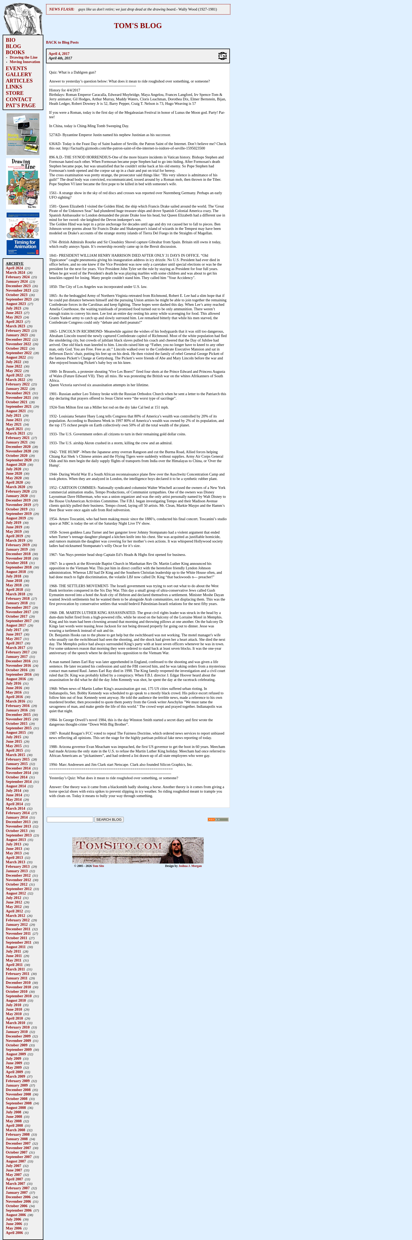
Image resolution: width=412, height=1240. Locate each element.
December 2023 (18, 286)
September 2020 (19, 460)
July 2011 (13, 951)
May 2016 (14, 692)
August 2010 (16, 1000)
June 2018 (14, 580)
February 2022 (18, 384)
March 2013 (15, 862)
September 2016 (19, 674)
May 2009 (14, 1067)
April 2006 (14, 1233)
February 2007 (18, 1188)
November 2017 (18, 612)
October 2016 (16, 670)
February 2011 (17, 974)
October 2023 (16, 295)
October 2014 (16, 777)
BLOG (13, 46)
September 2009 (19, 1049)
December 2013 (18, 822)
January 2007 (17, 1192)
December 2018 (18, 554)
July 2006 (13, 1219)
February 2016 (18, 706)
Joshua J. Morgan (190, 865)
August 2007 (16, 1161)
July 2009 (13, 1058)
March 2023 (15, 326)
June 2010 (14, 1009)
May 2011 (14, 960)
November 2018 (18, 558)
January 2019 (17, 549)
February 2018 (18, 598)
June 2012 (14, 902)
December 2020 (18, 447)
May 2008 (14, 1121)
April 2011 (14, 965)
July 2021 (13, 415)
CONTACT (19, 99)
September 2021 (19, 406)
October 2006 (16, 1206)
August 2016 (16, 679)
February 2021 (18, 438)
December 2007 (18, 1143)
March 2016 (15, 701)
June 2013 (14, 848)
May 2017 (14, 639)
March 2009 (15, 1076)
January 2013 (17, 871)
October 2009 (16, 1045)
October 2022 (16, 348)
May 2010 (14, 1014)
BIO (11, 40)
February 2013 (18, 866)
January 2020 (17, 496)
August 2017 (16, 625)
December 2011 (18, 929)
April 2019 (14, 536)
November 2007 (18, 1148)
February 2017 (18, 652)
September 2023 (19, 299)
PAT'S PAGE (21, 105)
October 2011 (16, 938)
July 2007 (13, 1166)
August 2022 (16, 357)
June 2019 (14, 527)
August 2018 (16, 572)
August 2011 (16, 947)
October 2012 (16, 884)
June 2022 (14, 366)
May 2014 (14, 799)
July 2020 (13, 469)
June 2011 (14, 956)
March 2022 (15, 380)
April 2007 (14, 1179)
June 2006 (14, 1224)
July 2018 (13, 576)
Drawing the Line (24, 57)
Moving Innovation (25, 62)
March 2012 (15, 915)
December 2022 (18, 339)
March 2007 (15, 1183)
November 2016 (18, 665)
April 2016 (14, 697)
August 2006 (16, 1215)
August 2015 (16, 732)
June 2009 (14, 1063)
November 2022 (18, 344)
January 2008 (17, 1139)
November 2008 (18, 1094)
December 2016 (18, 661)
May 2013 (14, 853)
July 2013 (13, 844)
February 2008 (18, 1134)
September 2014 (19, 781)
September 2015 (19, 728)
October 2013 (16, 831)
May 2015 (14, 746)
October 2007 (16, 1152)
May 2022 (14, 371)
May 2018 (14, 585)
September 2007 (19, 1157)
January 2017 (17, 656)
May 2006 (14, 1228)
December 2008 (18, 1090)
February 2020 (18, 491)
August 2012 (16, 893)
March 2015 (15, 755)
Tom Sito (98, 865)
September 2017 (19, 621)
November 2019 (18, 505)
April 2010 (14, 1018)
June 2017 (14, 634)
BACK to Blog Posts (62, 42)
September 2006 (19, 1210)
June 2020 (14, 473)
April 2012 (14, 911)
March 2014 (15, 808)
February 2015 (18, 759)
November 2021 (18, 397)
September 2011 (19, 942)
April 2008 (14, 1125)
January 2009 (17, 1085)
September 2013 (19, 835)
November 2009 (18, 1040)
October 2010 (16, 991)
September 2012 (19, 889)
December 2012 (18, 875)
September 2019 (19, 514)
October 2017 (16, 616)
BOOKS (15, 52)
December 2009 (18, 1036)
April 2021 (14, 429)
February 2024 (18, 277)
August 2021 (16, 411)
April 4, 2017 (59, 53)
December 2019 (18, 500)
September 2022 (19, 353)
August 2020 (16, 464)
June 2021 (14, 420)
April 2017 (14, 643)
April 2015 (14, 750)
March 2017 (15, 647)
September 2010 (19, 996)
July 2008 (13, 1112)
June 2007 (14, 1170)
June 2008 (14, 1116)
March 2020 (15, 487)
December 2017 (18, 607)
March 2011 (15, 969)
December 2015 (18, 714)
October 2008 (16, 1099)
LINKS (14, 87)
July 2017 (13, 630)
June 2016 (14, 688)
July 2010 (13, 1005)
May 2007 (14, 1174)
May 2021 (14, 424)
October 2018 (16, 563)
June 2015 (14, 741)
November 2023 (18, 290)
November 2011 (18, 933)
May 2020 (14, 478)
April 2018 (14, 589)
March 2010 (15, 1023)
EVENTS (16, 68)
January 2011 (17, 978)
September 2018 (19, 567)
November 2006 (18, 1201)
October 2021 (16, 402)
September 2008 (19, 1103)
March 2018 (15, 594)
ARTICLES (19, 81)
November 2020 (18, 451)
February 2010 (18, 1027)
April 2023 (14, 321)
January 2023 (17, 335)
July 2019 (13, 522)
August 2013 (16, 840)
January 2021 (17, 442)
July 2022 (13, 362)
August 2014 (16, 786)
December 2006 (18, 1197)
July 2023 (13, 308)
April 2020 (14, 482)
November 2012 (18, 880)
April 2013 (14, 857)
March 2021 (15, 433)
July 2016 (13, 683)
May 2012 (14, 907)
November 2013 (18, 826)
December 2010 (18, 982)
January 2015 (17, 764)
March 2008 (15, 1130)
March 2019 (15, 540)
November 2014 (18, 773)
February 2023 (18, 330)
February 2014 (18, 813)
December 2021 (18, 393)
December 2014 (18, 768)
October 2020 (16, 455)
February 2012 (18, 920)
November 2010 (18, 987)
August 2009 (16, 1054)
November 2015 (18, 719)
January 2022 (17, 388)
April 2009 (14, 1072)
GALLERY (19, 74)
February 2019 (18, 545)
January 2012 (17, 924)
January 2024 (17, 281)
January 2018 (17, 603)
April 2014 (14, 804)
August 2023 (16, 304)
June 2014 (14, 795)
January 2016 (17, 710)
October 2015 (16, 723)
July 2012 (13, 898)
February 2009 (18, 1081)
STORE (15, 93)
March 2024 (15, 272)
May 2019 (14, 531)
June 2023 (14, 313)
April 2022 (14, 375)
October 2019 (16, 509)
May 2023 (14, 317)
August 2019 (16, 518)
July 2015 (13, 737)
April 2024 (14, 268)
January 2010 (17, 1032)
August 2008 (16, 1107)
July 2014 (13, 790)
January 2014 (17, 817)
